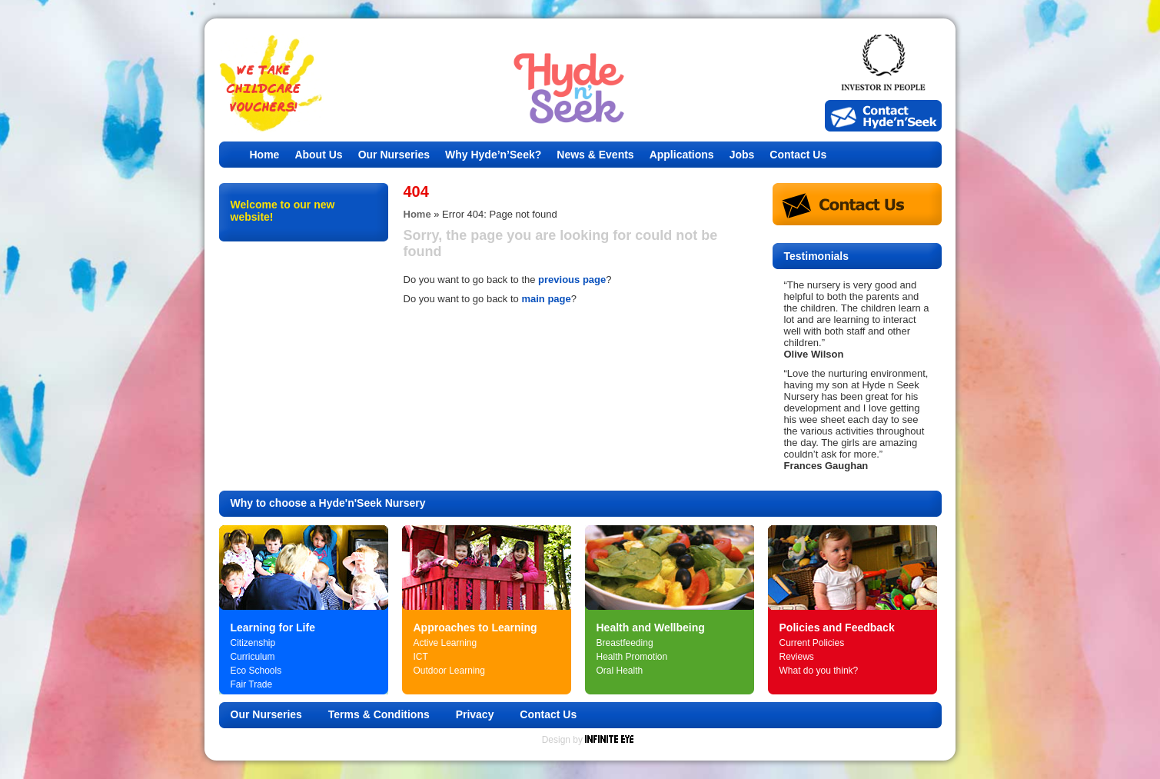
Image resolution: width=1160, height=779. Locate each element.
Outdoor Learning (449, 670)
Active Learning (445, 643)
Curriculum (253, 656)
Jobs (742, 154)
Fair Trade (252, 684)
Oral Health (620, 670)
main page (545, 299)
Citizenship (253, 643)
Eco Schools (256, 670)
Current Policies (812, 643)
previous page (572, 279)
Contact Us (797, 154)
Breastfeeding (625, 643)
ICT (421, 656)
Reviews (796, 656)
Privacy (475, 714)
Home (265, 154)
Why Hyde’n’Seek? (493, 154)
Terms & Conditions (379, 714)
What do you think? (819, 670)
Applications (682, 154)
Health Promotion (632, 656)
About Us (318, 154)
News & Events (595, 154)
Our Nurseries (394, 154)
